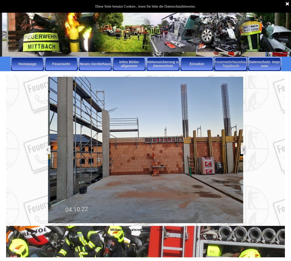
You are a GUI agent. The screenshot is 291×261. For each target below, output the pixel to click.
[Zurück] (48, 150)
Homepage (27, 64)
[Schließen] (287, 4)
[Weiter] (243, 150)
